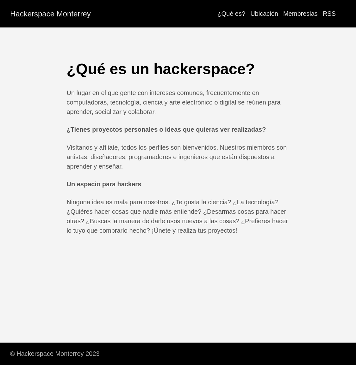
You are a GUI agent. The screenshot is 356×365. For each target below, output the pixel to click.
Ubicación (264, 13)
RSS (329, 13)
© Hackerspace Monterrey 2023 (55, 353)
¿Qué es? (231, 13)
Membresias (300, 13)
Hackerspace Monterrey (50, 13)
